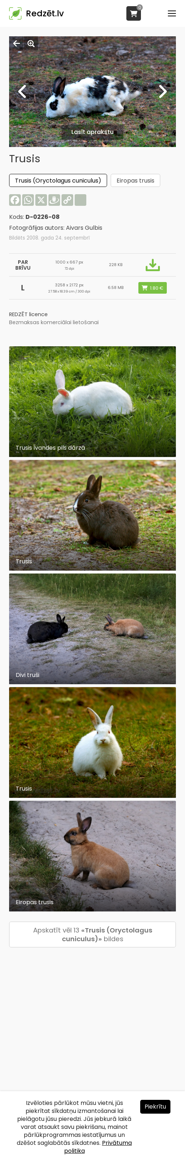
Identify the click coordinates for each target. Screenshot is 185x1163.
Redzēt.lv (45, 13)
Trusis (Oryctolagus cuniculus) (58, 180)
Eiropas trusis (135, 180)
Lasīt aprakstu (92, 132)
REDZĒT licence (28, 314)
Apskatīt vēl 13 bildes (92, 934)
